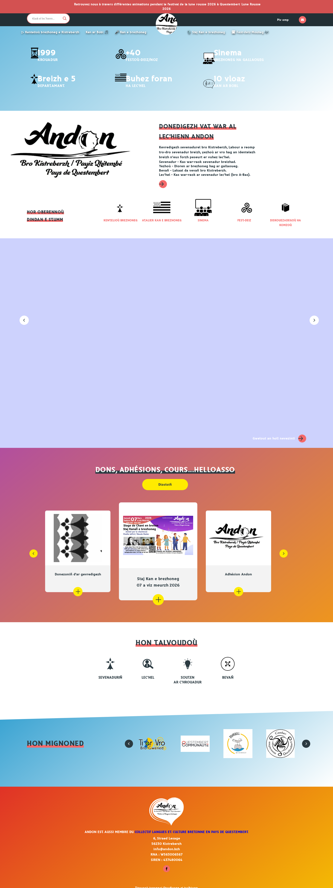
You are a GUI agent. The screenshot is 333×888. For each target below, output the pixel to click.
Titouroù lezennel (149, 882)
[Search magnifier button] (65, 18)
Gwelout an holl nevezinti (279, 432)
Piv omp (283, 20)
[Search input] (46, 18)
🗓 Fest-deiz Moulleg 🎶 (250, 32)
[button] (21, 314)
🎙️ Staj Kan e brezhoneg (206, 32)
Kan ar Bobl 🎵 (97, 32)
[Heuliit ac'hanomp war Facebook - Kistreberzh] (166, 864)
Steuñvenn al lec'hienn (180, 882)
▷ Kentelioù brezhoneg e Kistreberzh (50, 32)
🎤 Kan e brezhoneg (130, 32)
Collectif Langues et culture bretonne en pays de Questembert (191, 825)
